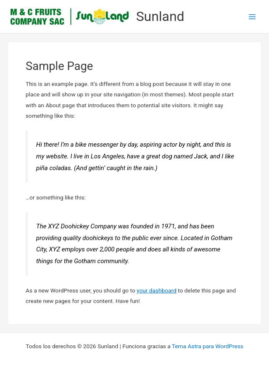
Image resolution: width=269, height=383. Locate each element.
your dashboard (157, 290)
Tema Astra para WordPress (207, 346)
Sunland (160, 16)
